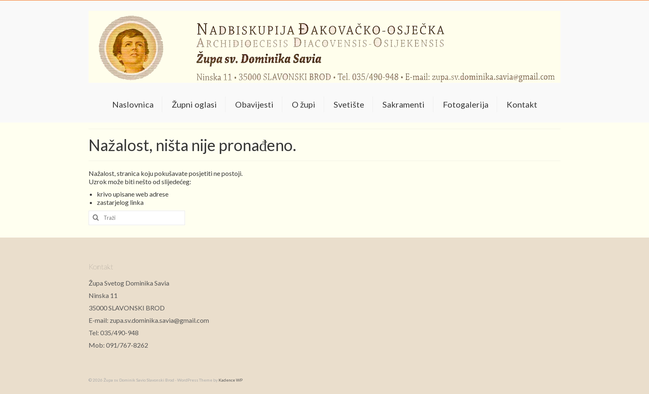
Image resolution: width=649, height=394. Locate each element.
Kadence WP (231, 379)
